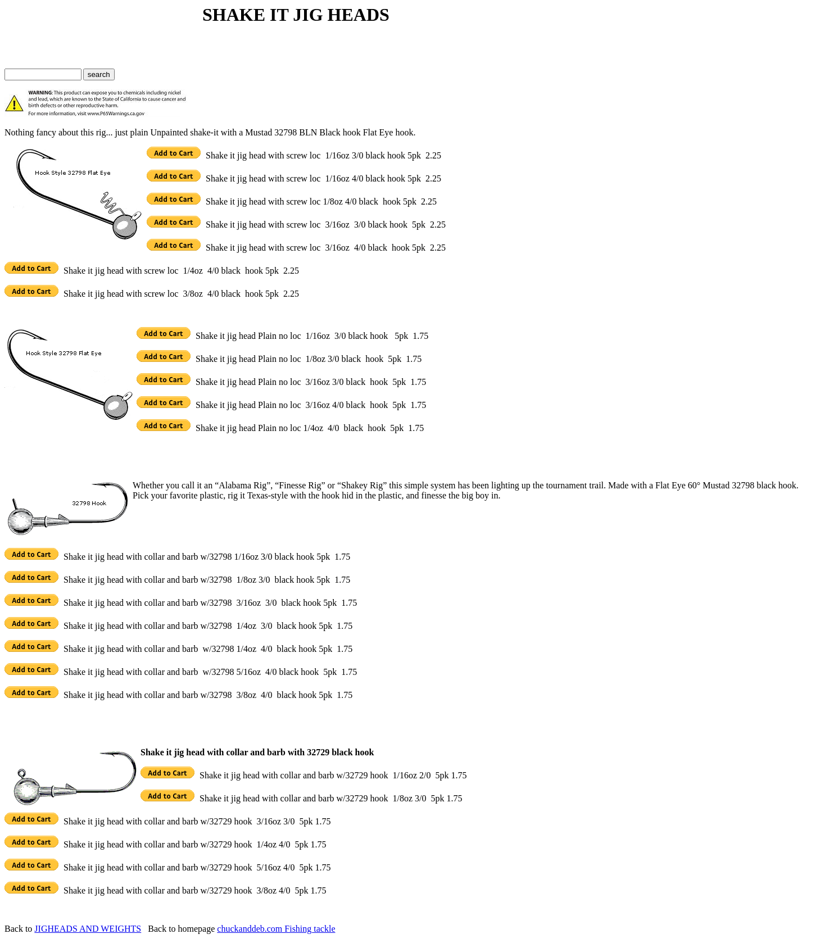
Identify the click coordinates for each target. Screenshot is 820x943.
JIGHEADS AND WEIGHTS (87, 928)
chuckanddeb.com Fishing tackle (276, 928)
